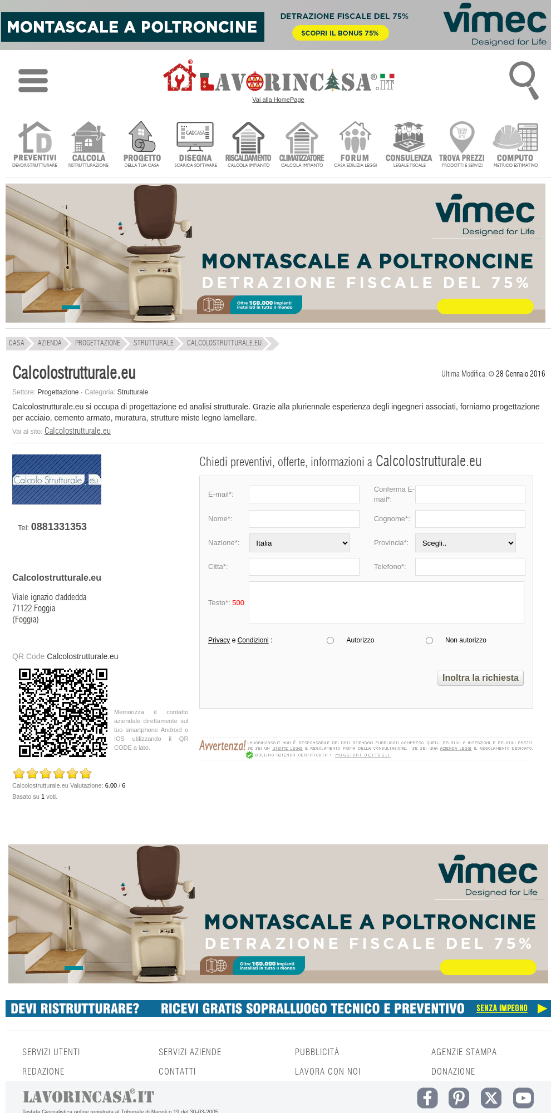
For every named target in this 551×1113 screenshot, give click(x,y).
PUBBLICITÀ (317, 1052)
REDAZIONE (43, 1071)
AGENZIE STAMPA (464, 1052)
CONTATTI (177, 1071)
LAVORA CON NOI (328, 1071)
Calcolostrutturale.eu (78, 431)
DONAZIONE (453, 1071)
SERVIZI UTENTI (51, 1052)
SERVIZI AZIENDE (190, 1052)
